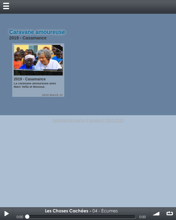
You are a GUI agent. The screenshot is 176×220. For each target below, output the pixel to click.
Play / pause (6, 213)
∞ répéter (169, 213)
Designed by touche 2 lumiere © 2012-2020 (88, 120)
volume (156, 213)
